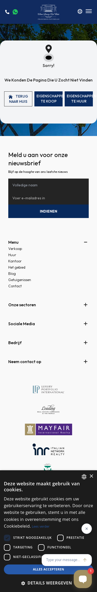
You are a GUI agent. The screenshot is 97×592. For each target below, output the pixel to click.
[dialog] (48, 531)
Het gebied (16, 267)
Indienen (48, 211)
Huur (12, 255)
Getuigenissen (19, 279)
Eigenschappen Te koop (49, 99)
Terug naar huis (18, 99)
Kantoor (15, 261)
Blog (12, 273)
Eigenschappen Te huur (80, 99)
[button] (48, 583)
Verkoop (15, 248)
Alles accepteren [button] (48, 569)
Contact (15, 286)
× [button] (91, 476)
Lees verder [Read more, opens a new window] (41, 526)
